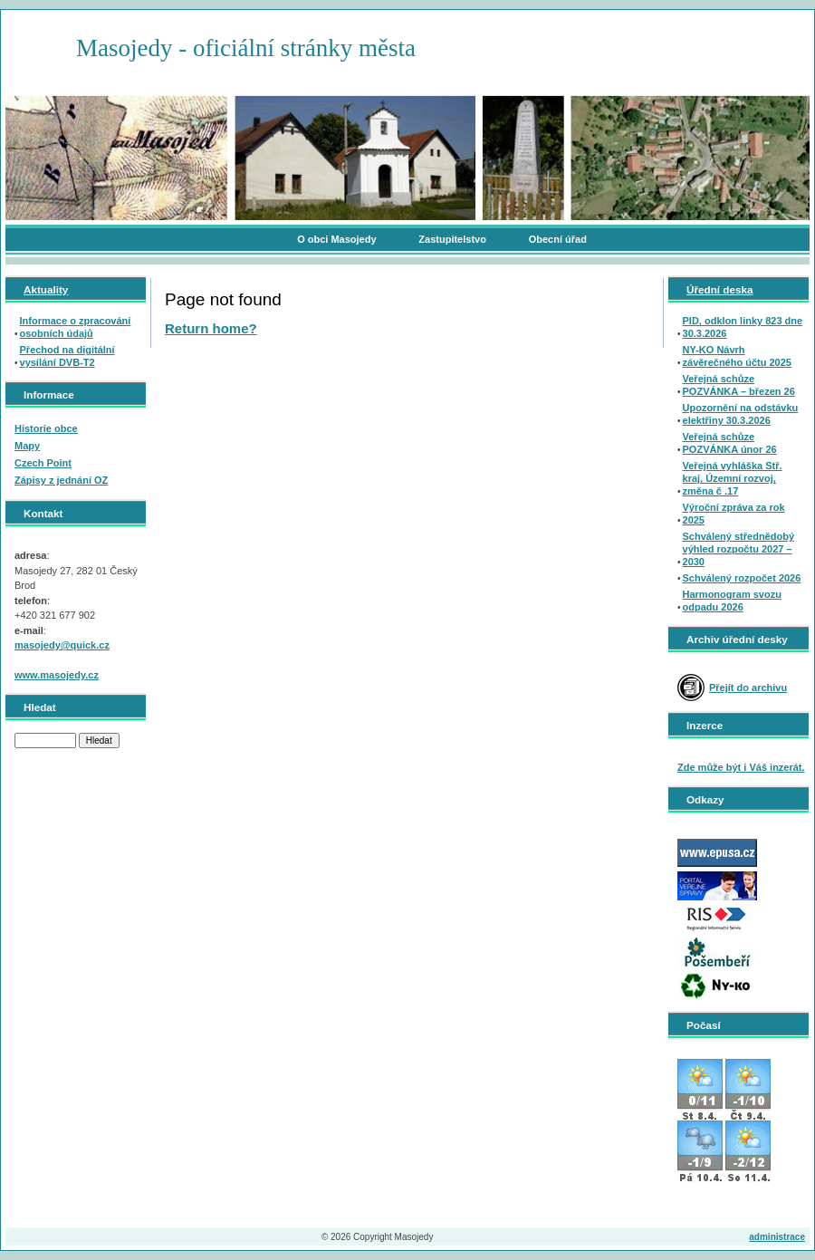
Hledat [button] (99, 740)
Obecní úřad (558, 239)
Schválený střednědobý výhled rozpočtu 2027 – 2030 (739, 549)
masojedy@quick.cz (62, 645)
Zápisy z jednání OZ (61, 480)
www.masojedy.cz (56, 674)
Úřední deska (719, 289)
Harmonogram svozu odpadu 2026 (732, 600)
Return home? (211, 328)
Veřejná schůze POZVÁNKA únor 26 (730, 443)
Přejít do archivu (748, 687)
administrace (777, 1237)
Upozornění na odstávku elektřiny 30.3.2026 (741, 414)
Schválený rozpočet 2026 (742, 577)
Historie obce (46, 428)
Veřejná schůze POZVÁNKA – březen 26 (739, 385)
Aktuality (46, 289)
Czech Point (43, 462)
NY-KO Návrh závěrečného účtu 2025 (737, 356)
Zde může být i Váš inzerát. (741, 767)
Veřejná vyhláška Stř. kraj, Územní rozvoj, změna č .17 (732, 478)
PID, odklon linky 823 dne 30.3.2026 (743, 327)
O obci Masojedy (336, 239)
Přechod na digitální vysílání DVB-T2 (67, 356)
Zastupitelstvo (452, 239)
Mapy (27, 445)
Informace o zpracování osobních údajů (75, 327)
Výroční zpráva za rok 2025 (734, 513)
